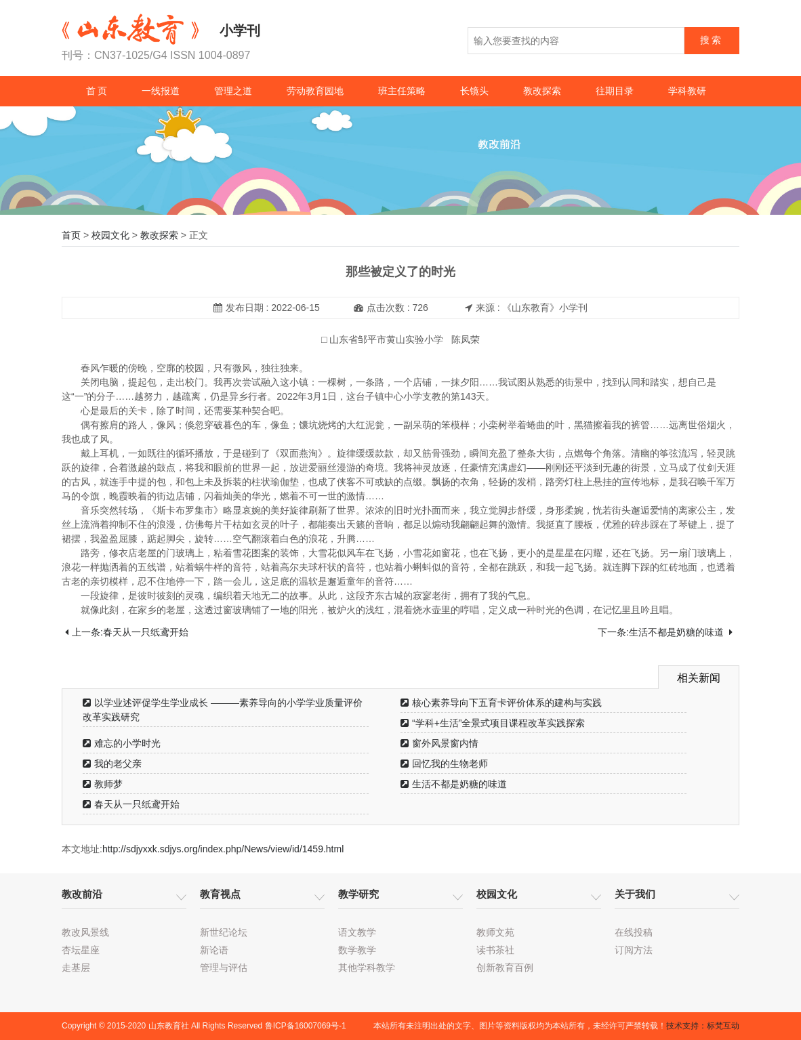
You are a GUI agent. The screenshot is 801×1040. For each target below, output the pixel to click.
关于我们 (635, 894)
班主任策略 (402, 90)
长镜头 (474, 90)
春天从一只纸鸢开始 (131, 804)
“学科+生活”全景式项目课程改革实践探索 (493, 722)
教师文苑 (495, 932)
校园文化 (110, 235)
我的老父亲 (112, 763)
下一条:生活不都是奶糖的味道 (665, 632)
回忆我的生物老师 (444, 763)
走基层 (76, 967)
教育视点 (220, 894)
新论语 (214, 949)
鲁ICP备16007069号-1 (305, 1026)
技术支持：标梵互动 (702, 1026)
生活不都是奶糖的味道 (453, 783)
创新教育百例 (504, 967)
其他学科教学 (366, 967)
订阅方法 (634, 949)
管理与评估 (223, 967)
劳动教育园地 (315, 90)
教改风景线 (85, 932)
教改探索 (542, 90)
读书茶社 (495, 949)
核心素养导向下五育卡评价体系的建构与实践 (501, 702)
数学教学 (357, 949)
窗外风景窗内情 (439, 743)
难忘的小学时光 (122, 743)
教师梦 (103, 783)
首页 (71, 235)
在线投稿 (634, 932)
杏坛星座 (81, 949)
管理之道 (233, 90)
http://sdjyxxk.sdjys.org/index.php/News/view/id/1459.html (223, 849)
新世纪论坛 (223, 932)
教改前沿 (82, 894)
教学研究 (358, 894)
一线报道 (161, 90)
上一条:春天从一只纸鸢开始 (126, 632)
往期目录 (615, 90)
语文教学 (357, 932)
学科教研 (687, 90)
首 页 (97, 90)
